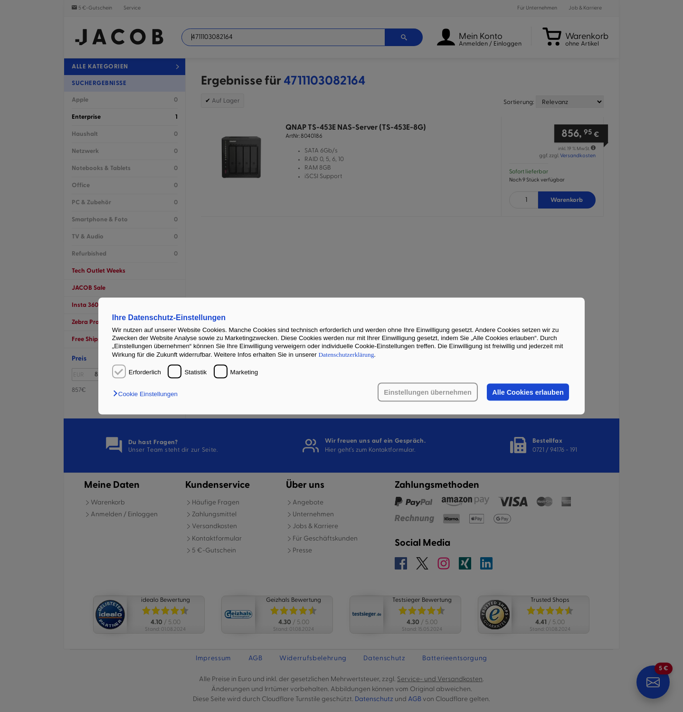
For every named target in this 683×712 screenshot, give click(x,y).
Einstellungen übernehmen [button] (428, 392)
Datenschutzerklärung (346, 354)
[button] (147, 394)
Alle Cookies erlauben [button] (527, 392)
